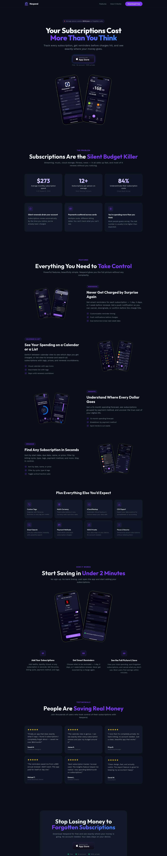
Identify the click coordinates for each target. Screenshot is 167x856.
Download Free (134, 4)
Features (102, 4)
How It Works (115, 4)
